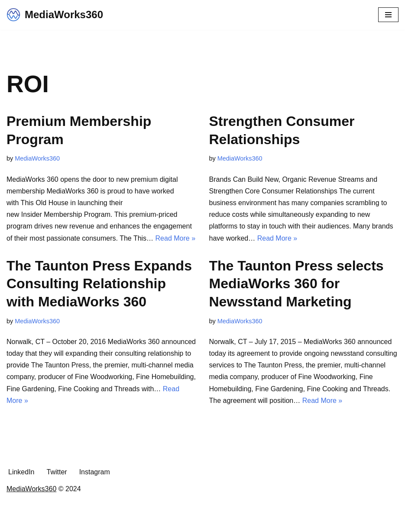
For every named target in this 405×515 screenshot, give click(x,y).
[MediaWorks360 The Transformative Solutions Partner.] (54, 15)
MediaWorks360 (37, 158)
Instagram (94, 472)
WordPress (233, 505)
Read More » (176, 238)
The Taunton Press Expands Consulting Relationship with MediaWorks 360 (99, 283)
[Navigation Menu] (388, 14)
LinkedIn (21, 472)
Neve (163, 505)
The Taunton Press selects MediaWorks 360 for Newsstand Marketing (296, 283)
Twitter (57, 472)
